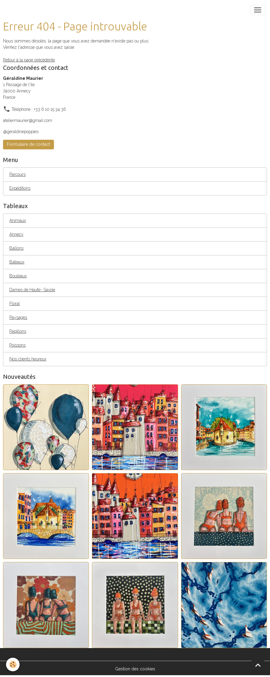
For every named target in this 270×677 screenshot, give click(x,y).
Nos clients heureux (27, 359)
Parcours (17, 174)
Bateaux (16, 262)
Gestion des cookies (135, 668)
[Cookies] (13, 664)
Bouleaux (18, 275)
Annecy (16, 234)
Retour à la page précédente (29, 60)
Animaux (17, 220)
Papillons (17, 331)
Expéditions (19, 188)
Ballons (16, 248)
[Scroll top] (257, 664)
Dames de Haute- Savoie (32, 289)
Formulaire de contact (28, 144)
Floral (14, 303)
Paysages (18, 317)
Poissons (17, 345)
